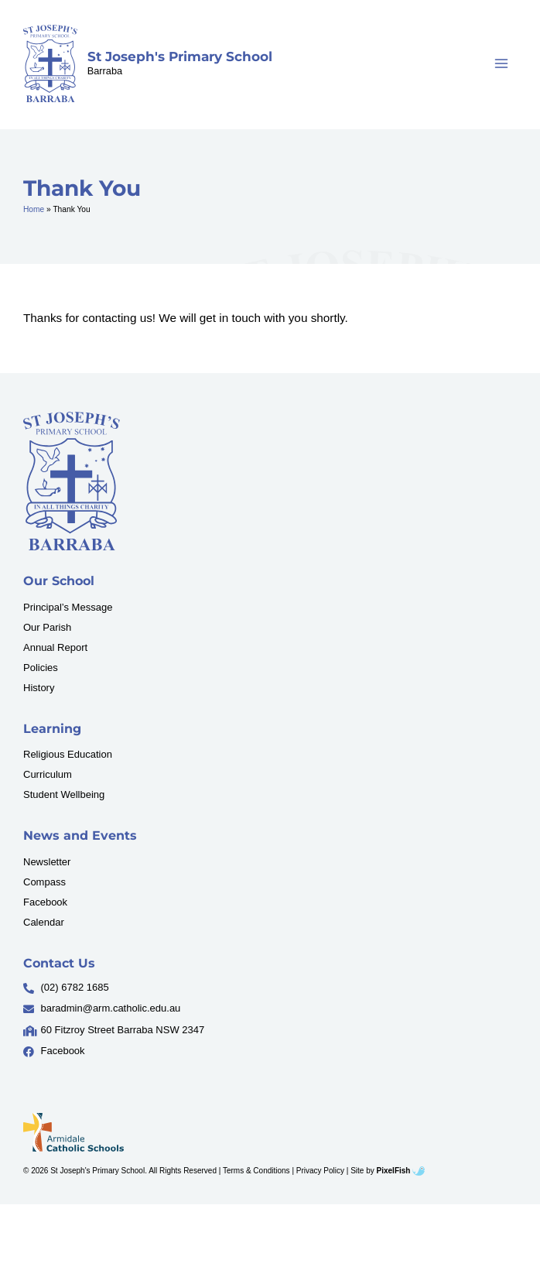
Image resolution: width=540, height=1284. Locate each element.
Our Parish (47, 627)
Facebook (45, 902)
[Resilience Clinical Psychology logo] (71, 481)
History (38, 687)
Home (33, 209)
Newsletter (46, 862)
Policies (40, 667)
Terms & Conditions (256, 1170)
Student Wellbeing (63, 794)
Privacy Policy (320, 1170)
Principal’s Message (67, 607)
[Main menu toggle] (502, 64)
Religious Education (67, 754)
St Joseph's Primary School (179, 56)
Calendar (43, 922)
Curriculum (47, 774)
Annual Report (55, 647)
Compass (44, 882)
